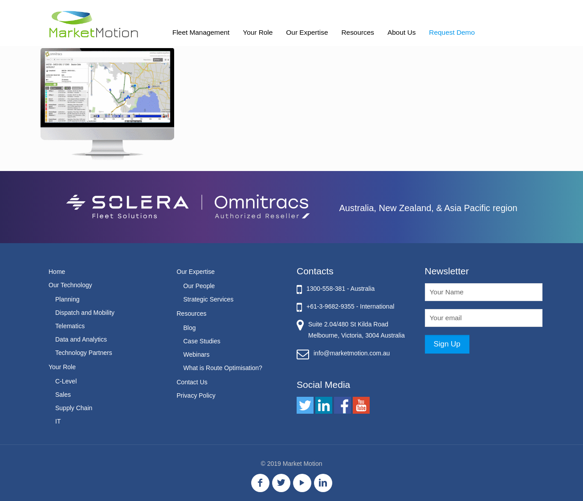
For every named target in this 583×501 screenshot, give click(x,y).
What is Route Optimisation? (222, 367)
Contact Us (192, 382)
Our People (199, 285)
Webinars (196, 354)
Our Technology (70, 285)
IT (58, 421)
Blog (189, 327)
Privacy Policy (196, 395)
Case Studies (201, 341)
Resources (192, 313)
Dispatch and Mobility (84, 312)
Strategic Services (208, 299)
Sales (63, 394)
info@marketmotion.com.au (352, 353)
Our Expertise (196, 271)
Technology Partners (83, 352)
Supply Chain (73, 407)
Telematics (70, 326)
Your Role (62, 367)
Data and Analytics (81, 339)
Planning (67, 299)
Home (57, 271)
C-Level (66, 381)
